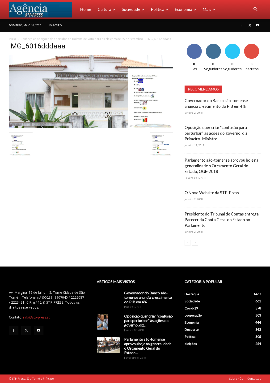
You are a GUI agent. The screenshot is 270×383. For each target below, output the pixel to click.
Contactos (254, 379)
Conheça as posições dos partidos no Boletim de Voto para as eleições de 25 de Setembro (82, 39)
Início (12, 39)
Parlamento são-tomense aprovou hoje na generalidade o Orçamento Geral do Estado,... (147, 346)
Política (159, 9)
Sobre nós (236, 379)
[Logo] (43, 9)
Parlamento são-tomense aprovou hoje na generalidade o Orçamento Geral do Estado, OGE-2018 (221, 166)
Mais (209, 9)
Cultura (106, 9)
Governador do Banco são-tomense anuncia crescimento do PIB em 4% (148, 297)
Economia (185, 9)
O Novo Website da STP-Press (212, 192)
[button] (255, 10)
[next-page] (195, 243)
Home (85, 9)
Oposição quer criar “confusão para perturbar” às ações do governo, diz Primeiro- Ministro (216, 133)
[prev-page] (187, 243)
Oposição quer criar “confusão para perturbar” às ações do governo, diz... (148, 320)
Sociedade (133, 9)
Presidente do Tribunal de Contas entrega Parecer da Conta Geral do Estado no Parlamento (222, 219)
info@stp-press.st (36, 317)
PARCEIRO (55, 25)
